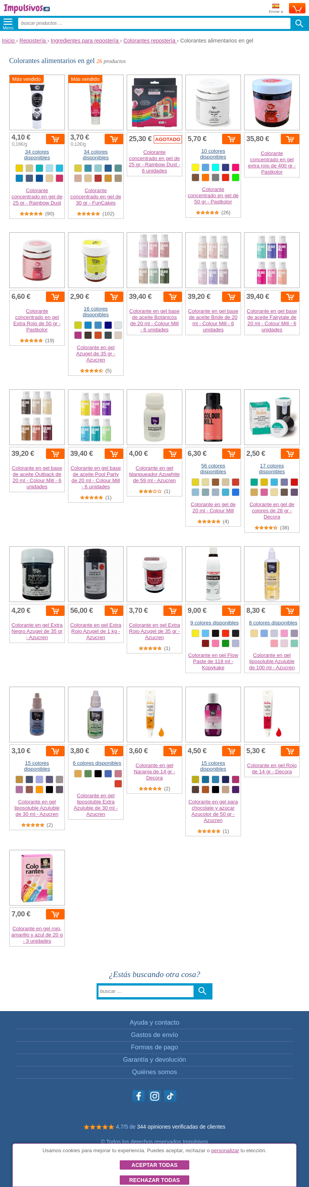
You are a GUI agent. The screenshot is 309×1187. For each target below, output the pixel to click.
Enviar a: (276, 9)
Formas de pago (154, 1047)
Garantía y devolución (154, 1059)
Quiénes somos (154, 1072)
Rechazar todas (154, 1180)
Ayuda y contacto (154, 1022)
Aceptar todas (154, 1165)
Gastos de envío (154, 1035)
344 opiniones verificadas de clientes (181, 1127)
